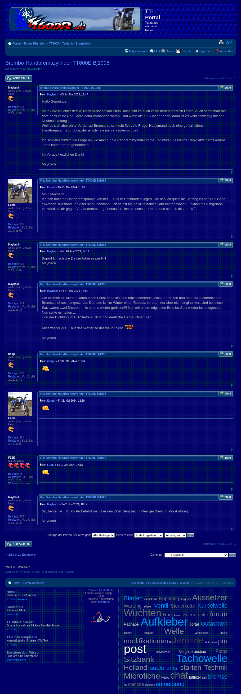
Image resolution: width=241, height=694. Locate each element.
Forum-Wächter (31, 69)
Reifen (177, 615)
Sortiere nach (139, 535)
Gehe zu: (156, 554)
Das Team (137, 582)
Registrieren (206, 51)
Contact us (45, 610)
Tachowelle (201, 658)
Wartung (133, 606)
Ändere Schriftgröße (229, 42)
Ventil (161, 605)
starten (190, 667)
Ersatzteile (82, 43)
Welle (174, 631)
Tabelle (223, 632)
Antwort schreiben (18, 78)
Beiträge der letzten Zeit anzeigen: (80, 535)
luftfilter (195, 677)
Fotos (221, 651)
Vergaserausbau (192, 651)
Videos (165, 677)
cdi (125, 685)
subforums (163, 668)
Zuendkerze (151, 599)
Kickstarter (210, 642)
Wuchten (142, 613)
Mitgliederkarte (138, 51)
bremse (217, 676)
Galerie (170, 51)
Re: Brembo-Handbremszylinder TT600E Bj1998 (73, 180)
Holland (135, 667)
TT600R (54, 43)
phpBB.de (104, 601)
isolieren (150, 685)
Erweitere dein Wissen (45, 656)
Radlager (148, 632)
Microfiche (142, 675)
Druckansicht (221, 42)
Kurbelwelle (212, 605)
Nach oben (231, 172)
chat (179, 675)
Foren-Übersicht (35, 43)
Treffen (128, 632)
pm (222, 641)
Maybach (53, 94)
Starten (133, 598)
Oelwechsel (162, 652)
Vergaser (185, 599)
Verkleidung (201, 632)
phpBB (106, 590)
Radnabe (131, 624)
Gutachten (214, 623)
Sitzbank (139, 659)
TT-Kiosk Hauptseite (45, 640)
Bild (171, 642)
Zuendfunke (195, 614)
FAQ (157, 51)
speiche (136, 684)
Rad (167, 614)
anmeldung (170, 684)
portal (194, 624)
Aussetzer (209, 597)
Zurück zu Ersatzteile (22, 554)
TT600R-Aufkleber (45, 625)
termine (189, 640)
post (135, 649)
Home (45, 595)
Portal (16, 43)
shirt (204, 677)
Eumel (51, 187)
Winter (148, 606)
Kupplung (169, 598)
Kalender (187, 51)
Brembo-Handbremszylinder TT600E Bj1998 (57, 63)
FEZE (50, 464)
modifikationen (146, 641)
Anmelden (226, 51)
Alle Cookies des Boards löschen (167, 582)
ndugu (51, 361)
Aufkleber (164, 622)
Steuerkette (183, 606)
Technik (67, 43)
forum (218, 614)
